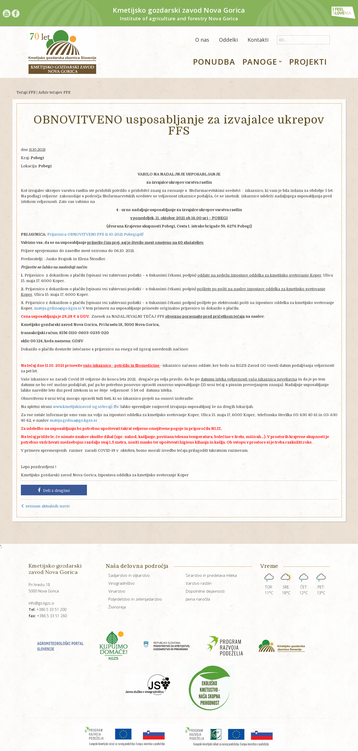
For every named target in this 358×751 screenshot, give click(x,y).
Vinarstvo (116, 591)
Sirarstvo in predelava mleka (211, 575)
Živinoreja (117, 607)
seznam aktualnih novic (45, 506)
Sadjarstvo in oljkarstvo (129, 575)
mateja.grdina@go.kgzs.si (57, 308)
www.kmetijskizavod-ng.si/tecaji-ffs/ (86, 407)
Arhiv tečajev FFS (54, 92)
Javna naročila (198, 599)
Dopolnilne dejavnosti (205, 591)
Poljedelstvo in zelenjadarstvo (135, 599)
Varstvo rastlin (199, 583)
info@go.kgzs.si (41, 603)
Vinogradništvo (121, 583)
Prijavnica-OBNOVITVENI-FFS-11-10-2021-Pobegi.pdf (95, 234)
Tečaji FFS (25, 92)
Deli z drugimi (54, 490)
